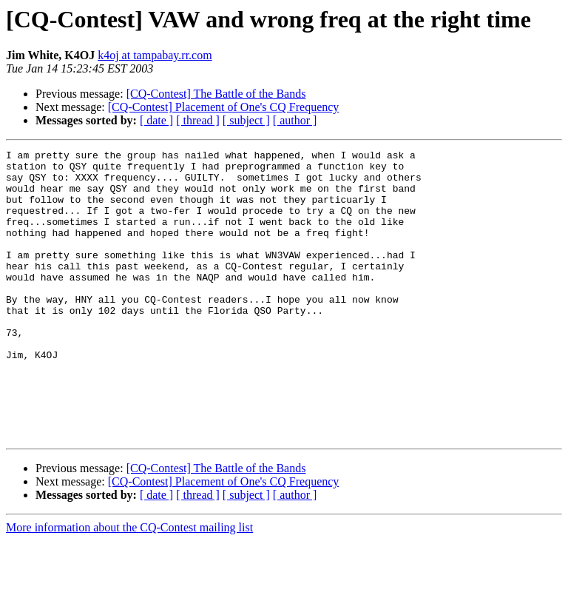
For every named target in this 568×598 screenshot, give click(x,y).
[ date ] (156, 120)
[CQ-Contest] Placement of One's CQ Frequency (223, 107)
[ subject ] (246, 120)
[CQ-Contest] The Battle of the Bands (216, 93)
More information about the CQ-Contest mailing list (129, 585)
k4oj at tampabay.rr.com (155, 55)
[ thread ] (198, 120)
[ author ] (295, 120)
